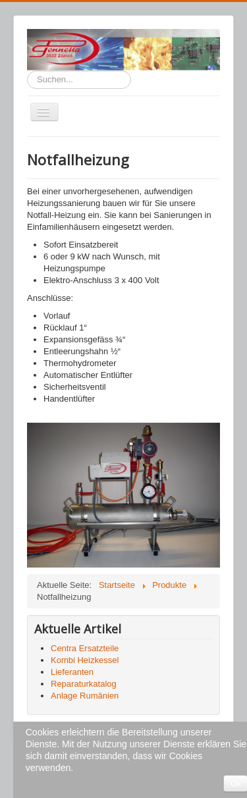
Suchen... (27, 70)
